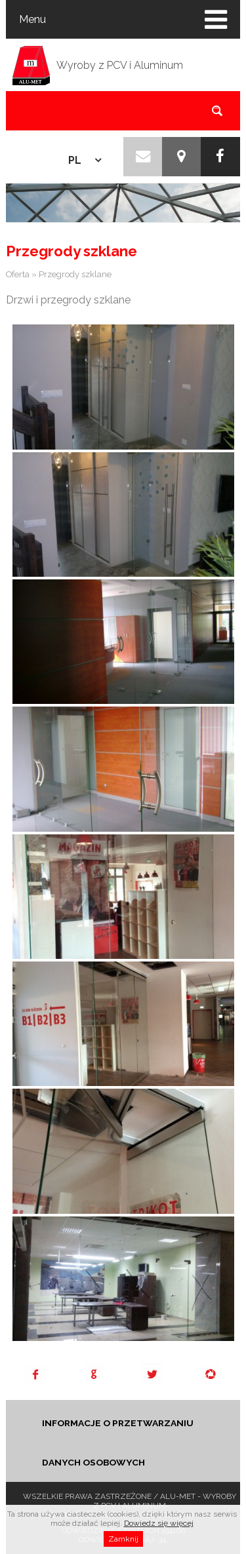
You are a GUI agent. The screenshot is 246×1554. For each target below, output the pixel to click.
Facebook (35, 1373)
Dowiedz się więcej (159, 1532)
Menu (32, 19)
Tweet (152, 1373)
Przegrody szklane (75, 274)
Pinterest (210, 1373)
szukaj (217, 110)
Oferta (18, 274)
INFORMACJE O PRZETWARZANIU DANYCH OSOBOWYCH (118, 1442)
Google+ (93, 1373)
